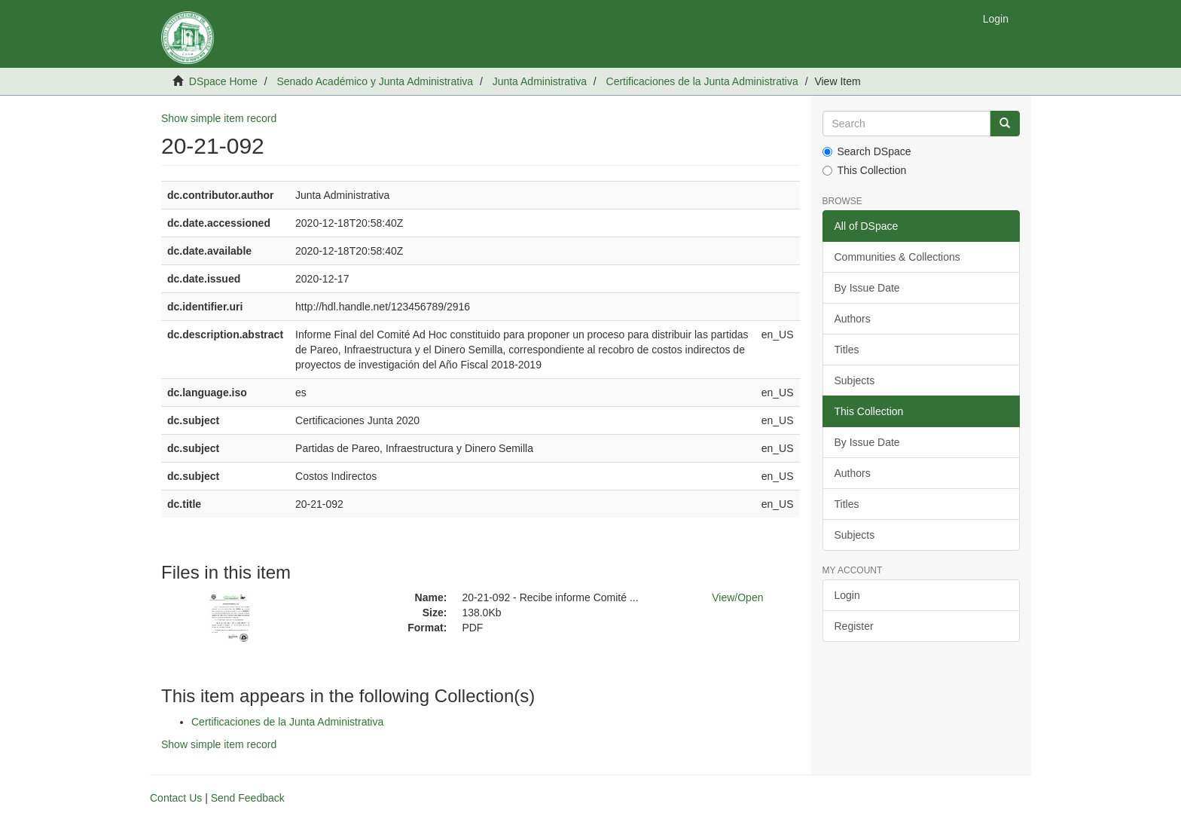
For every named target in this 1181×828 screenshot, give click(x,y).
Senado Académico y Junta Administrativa (374, 81)
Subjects (855, 380)
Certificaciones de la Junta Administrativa (702, 81)
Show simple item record (218, 118)
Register (854, 626)
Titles (847, 350)
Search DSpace (866, 151)
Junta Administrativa (540, 81)
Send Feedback (248, 798)
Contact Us (176, 798)
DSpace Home (223, 81)
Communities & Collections (897, 257)
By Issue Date (867, 288)
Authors (853, 319)
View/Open (737, 597)
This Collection (864, 170)
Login (847, 595)
